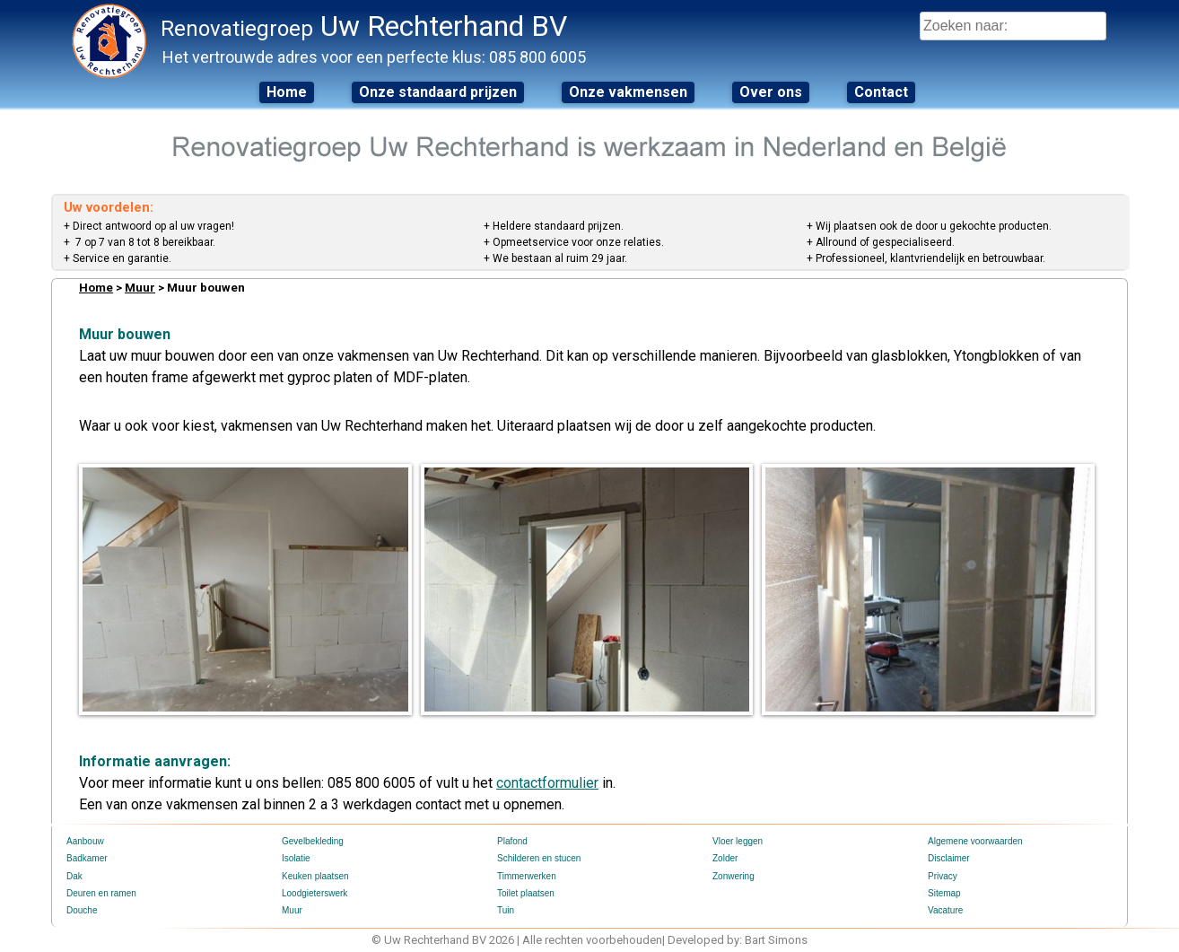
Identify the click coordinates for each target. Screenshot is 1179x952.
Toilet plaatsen (526, 893)
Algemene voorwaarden (975, 841)
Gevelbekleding (313, 841)
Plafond (512, 841)
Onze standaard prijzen (438, 91)
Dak (74, 876)
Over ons (770, 91)
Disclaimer (949, 858)
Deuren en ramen (101, 893)
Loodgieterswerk (314, 893)
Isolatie (296, 858)
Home (286, 91)
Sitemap (944, 893)
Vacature (945, 910)
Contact (881, 91)
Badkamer (87, 858)
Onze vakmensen (628, 91)
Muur (140, 287)
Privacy (942, 876)
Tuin (505, 910)
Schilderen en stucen (539, 858)
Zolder (725, 858)
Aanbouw (85, 841)
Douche (81, 910)
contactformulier (547, 782)
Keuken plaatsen (315, 876)
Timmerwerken (526, 876)
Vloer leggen (737, 841)
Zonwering (733, 876)
